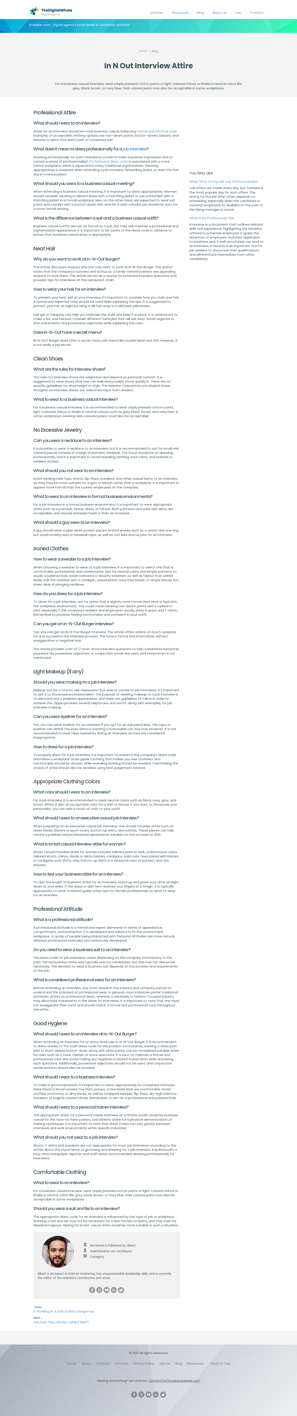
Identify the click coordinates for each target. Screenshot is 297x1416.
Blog (200, 12)
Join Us (164, 1363)
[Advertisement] (226, 135)
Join (238, 12)
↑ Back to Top (219, 1363)
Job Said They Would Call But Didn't (61, 1322)
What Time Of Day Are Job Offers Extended (223, 181)
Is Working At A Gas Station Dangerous (63, 1311)
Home (71, 1363)
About (86, 1363)
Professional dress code (109, 161)
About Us (219, 12)
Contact (257, 12)
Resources (180, 12)
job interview (134, 149)
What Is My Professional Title (211, 218)
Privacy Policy (143, 1363)
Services (156, 12)
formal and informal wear (157, 131)
